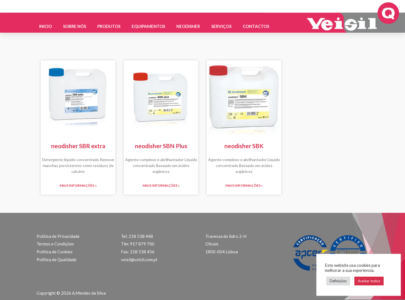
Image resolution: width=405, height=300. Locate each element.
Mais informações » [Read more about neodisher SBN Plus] (161, 185)
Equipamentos (148, 23)
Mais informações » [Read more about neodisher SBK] (244, 185)
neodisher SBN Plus (161, 145)
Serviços (221, 23)
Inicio (45, 23)
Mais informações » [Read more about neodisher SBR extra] (78, 185)
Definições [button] (338, 281)
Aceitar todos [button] (369, 281)
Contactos (256, 23)
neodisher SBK (244, 145)
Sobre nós (74, 23)
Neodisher (188, 23)
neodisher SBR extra (78, 145)
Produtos (108, 23)
